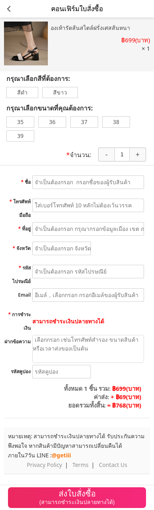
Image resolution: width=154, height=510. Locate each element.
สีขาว (60, 92)
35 (20, 122)
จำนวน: (78, 155)
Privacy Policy (44, 465)
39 (20, 136)
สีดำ (22, 92)
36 (52, 122)
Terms (80, 465)
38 (116, 122)
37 (84, 122)
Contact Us (113, 465)
